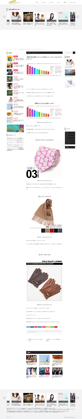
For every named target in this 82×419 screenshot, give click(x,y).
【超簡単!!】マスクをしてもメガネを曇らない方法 (35, 340)
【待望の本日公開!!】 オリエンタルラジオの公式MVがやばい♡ (18, 73)
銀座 (8, 150)
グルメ (59, 2)
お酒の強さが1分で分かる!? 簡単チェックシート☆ (18, 121)
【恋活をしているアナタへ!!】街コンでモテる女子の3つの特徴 (46, 24)
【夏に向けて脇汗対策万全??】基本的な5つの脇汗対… (70, 67)
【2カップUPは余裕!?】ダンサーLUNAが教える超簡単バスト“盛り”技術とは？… (18, 87)
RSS (10, 417)
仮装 (18, 147)
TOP (36, 2)
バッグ (21, 145)
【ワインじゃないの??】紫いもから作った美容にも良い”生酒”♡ (18, 66)
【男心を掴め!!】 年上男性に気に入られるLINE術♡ (18, 80)
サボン (14, 140)
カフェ (14, 139)
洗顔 (17, 149)
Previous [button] (4, 16)
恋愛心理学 (12, 149)
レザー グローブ (34, 332)
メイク (13, 147)
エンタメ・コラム (72, 2)
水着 (16, 149)
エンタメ (35, 20)
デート (19, 144)
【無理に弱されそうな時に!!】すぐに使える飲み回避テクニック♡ (31, 364)
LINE (10, 138)
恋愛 (9, 149)
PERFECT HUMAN (13, 138)
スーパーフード (14, 142)
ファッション (43, 2)
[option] (13, 18)
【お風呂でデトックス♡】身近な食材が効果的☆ (53, 340)
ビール (10, 146)
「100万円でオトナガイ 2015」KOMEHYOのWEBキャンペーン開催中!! (57, 364)
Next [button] (77, 16)
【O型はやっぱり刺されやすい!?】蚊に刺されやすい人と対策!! (70, 24)
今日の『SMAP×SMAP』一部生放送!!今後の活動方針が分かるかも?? (57, 376)
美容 (21, 149)
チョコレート (11, 144)
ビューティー (52, 2)
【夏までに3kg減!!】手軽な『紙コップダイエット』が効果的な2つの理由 (58, 24)
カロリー (16, 139)
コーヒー (11, 140)
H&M (7, 138)
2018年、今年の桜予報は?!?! (69, 76)
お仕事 (65, 2)
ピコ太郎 (13, 146)
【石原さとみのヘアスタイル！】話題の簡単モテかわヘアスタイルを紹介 (31, 376)
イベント (10, 139)
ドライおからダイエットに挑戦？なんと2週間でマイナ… (70, 86)
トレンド (22, 144)
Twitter (7, 417)
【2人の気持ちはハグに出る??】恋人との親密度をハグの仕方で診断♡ (18, 59)
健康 (20, 147)
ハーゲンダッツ (16, 145)
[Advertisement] (41, 38)
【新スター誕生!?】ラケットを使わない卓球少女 (18, 93)
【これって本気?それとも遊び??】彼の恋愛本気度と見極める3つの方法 (18, 100)
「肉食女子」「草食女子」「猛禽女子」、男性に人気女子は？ (11, 24)
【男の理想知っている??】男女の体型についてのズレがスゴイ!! (44, 376)
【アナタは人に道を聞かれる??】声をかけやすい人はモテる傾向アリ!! (44, 364)
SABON (17, 138)
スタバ (17, 140)
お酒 (20, 138)
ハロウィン (10, 145)
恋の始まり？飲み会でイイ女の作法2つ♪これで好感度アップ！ (35, 24)
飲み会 (11, 150)
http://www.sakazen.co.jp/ (47, 122)
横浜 (15, 149)
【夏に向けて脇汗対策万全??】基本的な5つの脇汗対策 (23, 24)
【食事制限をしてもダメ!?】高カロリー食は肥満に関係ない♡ (18, 114)
